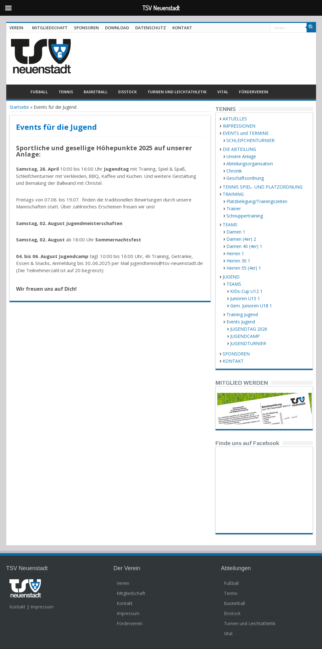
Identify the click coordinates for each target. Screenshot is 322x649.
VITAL (222, 92)
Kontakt (17, 607)
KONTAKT (182, 27)
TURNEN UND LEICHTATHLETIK (177, 92)
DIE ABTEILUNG (239, 149)
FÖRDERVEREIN (253, 92)
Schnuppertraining (244, 216)
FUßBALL (39, 92)
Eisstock (232, 613)
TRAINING (233, 194)
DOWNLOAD (117, 27)
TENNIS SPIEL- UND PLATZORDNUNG (263, 187)
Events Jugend (240, 322)
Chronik (234, 171)
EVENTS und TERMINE (246, 133)
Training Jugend (242, 314)
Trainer (233, 209)
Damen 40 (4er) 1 (244, 246)
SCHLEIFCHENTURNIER (250, 140)
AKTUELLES (235, 119)
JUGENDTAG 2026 (248, 329)
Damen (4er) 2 (241, 239)
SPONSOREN (86, 27)
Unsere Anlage (241, 156)
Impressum (42, 607)
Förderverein (129, 623)
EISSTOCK (127, 92)
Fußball (231, 583)
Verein (123, 583)
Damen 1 (235, 232)
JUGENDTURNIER (248, 343)
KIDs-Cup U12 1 (246, 291)
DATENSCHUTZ (150, 27)
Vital (228, 633)
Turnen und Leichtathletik (249, 623)
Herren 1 (235, 253)
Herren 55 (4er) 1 (243, 268)
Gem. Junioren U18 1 (251, 306)
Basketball (234, 603)
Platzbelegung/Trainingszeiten (256, 201)
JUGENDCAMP (245, 336)
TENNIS (65, 92)
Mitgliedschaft (131, 593)
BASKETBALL (96, 92)
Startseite (19, 107)
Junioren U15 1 (245, 298)
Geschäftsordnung (245, 178)
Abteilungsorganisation (249, 164)
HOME (18, 93)
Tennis (230, 593)
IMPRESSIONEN (239, 126)
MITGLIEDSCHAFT (50, 27)
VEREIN (16, 27)
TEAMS (230, 225)
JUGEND (231, 277)
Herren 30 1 (238, 261)
